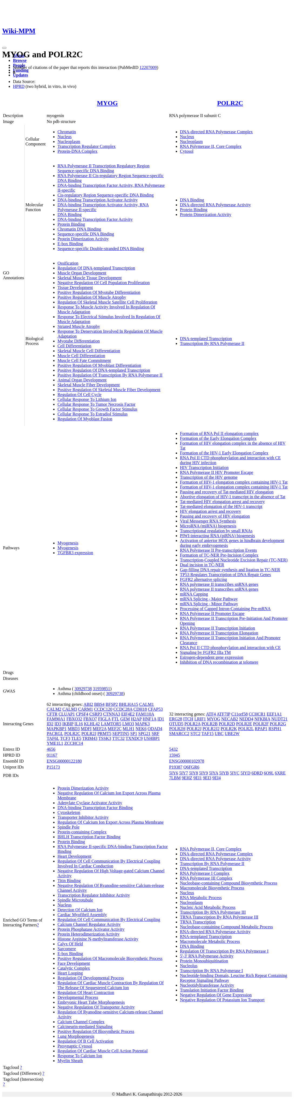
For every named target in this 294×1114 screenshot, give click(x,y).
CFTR (52, 714)
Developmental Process (78, 997)
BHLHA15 (128, 704)
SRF (155, 733)
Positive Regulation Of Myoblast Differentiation (99, 365)
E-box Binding (70, 243)
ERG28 (175, 719)
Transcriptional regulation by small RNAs (216, 530)
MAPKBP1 (57, 728)
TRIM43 (89, 738)
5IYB (224, 773)
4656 (51, 749)
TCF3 (65, 738)
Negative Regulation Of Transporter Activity (96, 1007)
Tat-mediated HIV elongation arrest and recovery (222, 501)
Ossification (68, 263)
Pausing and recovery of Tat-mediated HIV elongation (227, 492)
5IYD (245, 773)
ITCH (188, 719)
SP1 (133, 733)
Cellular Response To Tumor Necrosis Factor (97, 404)
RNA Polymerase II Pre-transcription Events (218, 550)
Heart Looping (70, 973)
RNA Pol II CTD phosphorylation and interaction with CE (230, 647)
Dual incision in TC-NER (202, 565)
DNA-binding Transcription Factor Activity (95, 219)
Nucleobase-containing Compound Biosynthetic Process (228, 883)
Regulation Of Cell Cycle (80, 394)
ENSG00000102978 (186, 761)
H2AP (136, 719)
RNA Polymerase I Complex (205, 873)
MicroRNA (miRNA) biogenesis (208, 526)
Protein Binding (71, 224)
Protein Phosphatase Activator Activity (91, 929)
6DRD (257, 773)
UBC (219, 733)
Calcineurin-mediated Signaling (85, 1026)
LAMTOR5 (111, 723)
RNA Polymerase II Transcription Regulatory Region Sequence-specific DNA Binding (104, 168)
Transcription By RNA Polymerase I (211, 970)
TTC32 (118, 738)
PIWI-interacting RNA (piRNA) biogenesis (217, 535)
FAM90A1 (56, 719)
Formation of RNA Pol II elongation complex (219, 433)
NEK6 (141, 728)
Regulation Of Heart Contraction (86, 992)
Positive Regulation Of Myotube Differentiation (99, 292)
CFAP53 (155, 709)
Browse (19, 60)
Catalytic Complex (74, 968)
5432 (173, 749)
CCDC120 (103, 709)
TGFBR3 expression (75, 552)
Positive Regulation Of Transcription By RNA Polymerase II (110, 375)
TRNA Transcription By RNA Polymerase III (219, 917)
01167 (52, 755)
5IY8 (193, 773)
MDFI (86, 728)
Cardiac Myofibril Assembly (82, 914)
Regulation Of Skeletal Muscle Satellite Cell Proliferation (107, 302)
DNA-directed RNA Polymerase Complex (216, 131)
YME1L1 (55, 743)
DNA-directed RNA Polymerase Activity (215, 204)
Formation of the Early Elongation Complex (218, 438)
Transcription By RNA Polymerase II (212, 343)
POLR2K (229, 728)
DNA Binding (70, 214)
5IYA (213, 773)
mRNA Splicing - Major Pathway (209, 599)
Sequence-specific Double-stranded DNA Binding (101, 248)
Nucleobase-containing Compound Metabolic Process (226, 927)
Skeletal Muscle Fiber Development (89, 385)
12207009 (148, 67)
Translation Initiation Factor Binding (212, 990)
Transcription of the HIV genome (209, 477)
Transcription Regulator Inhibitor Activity (94, 895)
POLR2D (227, 723)
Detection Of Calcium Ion (80, 909)
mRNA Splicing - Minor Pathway (209, 603)
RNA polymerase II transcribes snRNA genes (219, 584)
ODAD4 (155, 728)
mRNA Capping (194, 594)
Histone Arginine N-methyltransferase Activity (98, 939)
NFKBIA (262, 719)
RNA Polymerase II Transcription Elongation (219, 633)
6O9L (269, 773)
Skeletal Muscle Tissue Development (90, 277)
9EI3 (207, 778)
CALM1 (146, 704)
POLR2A (192, 723)
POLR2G (278, 723)
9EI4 (216, 778)
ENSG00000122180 (64, 761)
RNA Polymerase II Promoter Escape (212, 613)
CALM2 (54, 709)
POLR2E (244, 723)
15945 (174, 755)
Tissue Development (75, 287)
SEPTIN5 (120, 733)
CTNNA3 (111, 714)
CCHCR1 (257, 714)
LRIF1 (200, 719)
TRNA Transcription (198, 922)
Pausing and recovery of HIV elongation (215, 516)
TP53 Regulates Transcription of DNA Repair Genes (225, 574)
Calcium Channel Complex (81, 1021)
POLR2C (230, 103)
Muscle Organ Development (82, 273)
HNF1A (149, 719)
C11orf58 (239, 714)
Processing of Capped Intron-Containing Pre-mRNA (225, 608)
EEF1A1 (274, 714)
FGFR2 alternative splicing (203, 579)
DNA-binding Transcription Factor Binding (95, 807)
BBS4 (99, 704)
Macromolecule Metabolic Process (210, 941)
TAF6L (53, 738)
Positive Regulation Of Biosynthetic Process (96, 1031)
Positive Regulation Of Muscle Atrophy (92, 297)
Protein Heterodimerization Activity (89, 934)
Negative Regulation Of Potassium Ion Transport (222, 999)
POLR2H (177, 728)
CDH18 (140, 709)
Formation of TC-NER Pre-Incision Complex (219, 555)
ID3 (58, 723)
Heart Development (75, 856)
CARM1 (85, 709)
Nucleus (65, 136)
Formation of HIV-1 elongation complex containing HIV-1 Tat (234, 482)
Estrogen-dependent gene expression (212, 657)
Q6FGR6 (191, 767)
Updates (20, 75)
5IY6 (173, 773)
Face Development (74, 963)
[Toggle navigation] (4, 48)
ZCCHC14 (73, 743)
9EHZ (187, 778)
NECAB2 (229, 719)
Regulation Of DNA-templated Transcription (96, 268)
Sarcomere (67, 948)
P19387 (176, 767)
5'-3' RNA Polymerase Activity (207, 956)
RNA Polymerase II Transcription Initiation (217, 628)
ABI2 (88, 704)
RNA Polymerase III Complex (206, 878)
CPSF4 (82, 714)
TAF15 (207, 733)
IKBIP (67, 723)
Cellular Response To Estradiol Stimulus (93, 414)
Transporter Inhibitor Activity (83, 817)
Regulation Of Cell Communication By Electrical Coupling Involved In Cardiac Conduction (109, 863)
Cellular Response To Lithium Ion (87, 399)
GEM (125, 719)
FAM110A (145, 714)
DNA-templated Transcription (206, 338)
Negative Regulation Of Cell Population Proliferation (104, 282)
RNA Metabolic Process (201, 897)
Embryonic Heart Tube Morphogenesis (91, 1002)
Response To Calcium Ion (80, 1055)
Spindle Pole (68, 827)
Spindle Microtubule (75, 900)
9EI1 (197, 778)
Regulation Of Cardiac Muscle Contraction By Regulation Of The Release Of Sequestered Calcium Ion (111, 985)
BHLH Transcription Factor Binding (89, 836)
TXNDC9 (134, 738)
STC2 (195, 733)
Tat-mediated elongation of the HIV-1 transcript (221, 506)
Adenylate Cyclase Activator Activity (90, 802)
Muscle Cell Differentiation (81, 355)
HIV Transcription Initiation (204, 467)
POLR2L (246, 728)
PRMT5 (104, 733)
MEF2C (115, 728)
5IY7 (183, 773)
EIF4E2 (128, 714)
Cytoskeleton (69, 812)
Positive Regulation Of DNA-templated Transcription (104, 370)
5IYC (234, 773)
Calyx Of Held (70, 944)
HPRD (19, 86)
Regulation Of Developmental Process (91, 978)
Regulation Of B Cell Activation (85, 1041)
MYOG (107, 103)
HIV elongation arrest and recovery (210, 511)
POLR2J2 (210, 728)
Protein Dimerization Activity (83, 239)
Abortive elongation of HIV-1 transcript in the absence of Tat (232, 496)
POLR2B (210, 723)
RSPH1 (274, 728)
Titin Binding (69, 880)
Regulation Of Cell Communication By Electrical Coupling (109, 919)
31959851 (101, 688)
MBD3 (74, 728)
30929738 (83, 688)
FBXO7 (90, 719)
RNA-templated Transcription (206, 936)
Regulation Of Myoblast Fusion (85, 419)
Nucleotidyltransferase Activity (207, 985)
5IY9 (203, 773)
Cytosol (187, 151)
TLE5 (76, 738)
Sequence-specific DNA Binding (86, 234)
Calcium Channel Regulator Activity (89, 924)
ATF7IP (223, 714)
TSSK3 (105, 738)
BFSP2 (112, 704)
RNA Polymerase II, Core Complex (211, 146)
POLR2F (261, 723)
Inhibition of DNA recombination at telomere (219, 662)
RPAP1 (261, 728)
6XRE (280, 773)
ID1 (160, 719)
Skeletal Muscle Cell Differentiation (89, 350)
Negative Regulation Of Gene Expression (216, 995)
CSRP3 (95, 714)
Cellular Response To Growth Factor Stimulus (97, 409)
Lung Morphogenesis (76, 1036)
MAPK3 (142, 723)
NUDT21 (279, 719)
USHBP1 (152, 738)
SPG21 (144, 733)
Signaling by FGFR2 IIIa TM (205, 652)
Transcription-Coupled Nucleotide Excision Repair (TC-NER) (234, 560)
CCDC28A (122, 709)
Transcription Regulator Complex (87, 146)
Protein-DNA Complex (77, 151)
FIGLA (104, 719)
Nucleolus (189, 965)
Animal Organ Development (82, 380)
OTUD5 (176, 723)
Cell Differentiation (74, 346)
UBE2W (232, 733)
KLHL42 (92, 723)
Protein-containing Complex (82, 832)
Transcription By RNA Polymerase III (213, 912)
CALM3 (69, 709)
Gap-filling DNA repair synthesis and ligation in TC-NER (230, 569)
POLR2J (89, 733)
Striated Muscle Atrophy (79, 326)
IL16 (79, 723)
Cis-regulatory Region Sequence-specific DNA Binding (106, 195)
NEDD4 (246, 719)
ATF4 (211, 714)
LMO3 (128, 723)
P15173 (53, 767)
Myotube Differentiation (79, 341)
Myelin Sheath (70, 1060)
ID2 (50, 723)
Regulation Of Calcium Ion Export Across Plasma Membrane (111, 822)
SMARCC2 (179, 733)
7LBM (175, 778)
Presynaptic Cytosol (75, 1046)
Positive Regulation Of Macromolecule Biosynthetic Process (110, 958)
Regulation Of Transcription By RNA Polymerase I (224, 951)
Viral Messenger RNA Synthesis (208, 521)
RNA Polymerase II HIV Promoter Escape (216, 472)
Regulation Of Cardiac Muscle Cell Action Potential (103, 1051)
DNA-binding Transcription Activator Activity (98, 200)
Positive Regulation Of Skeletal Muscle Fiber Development (109, 389)
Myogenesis (68, 543)
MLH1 (128, 728)
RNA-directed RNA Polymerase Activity (215, 931)
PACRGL (55, 733)
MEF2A (100, 728)
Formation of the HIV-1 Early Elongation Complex (224, 453)
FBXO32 (74, 719)
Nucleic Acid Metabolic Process (208, 907)
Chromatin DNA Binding (79, 229)
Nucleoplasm (69, 141)
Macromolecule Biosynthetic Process (212, 888)
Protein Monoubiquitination (204, 961)
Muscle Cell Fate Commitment (84, 360)
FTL (115, 719)
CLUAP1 (67, 714)
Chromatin (67, 131)
